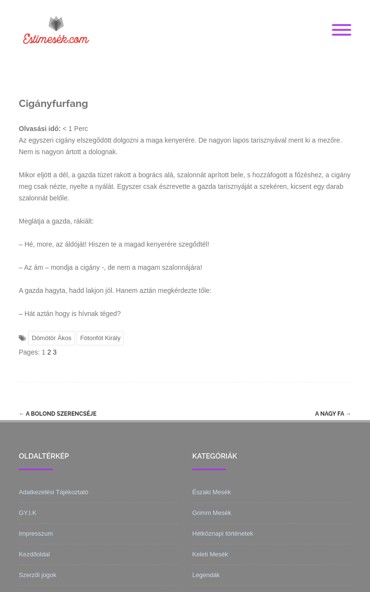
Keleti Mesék (210, 554)
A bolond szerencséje (57, 413)
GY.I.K (28, 512)
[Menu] (341, 30)
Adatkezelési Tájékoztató (53, 492)
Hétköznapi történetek (222, 533)
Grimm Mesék (211, 512)
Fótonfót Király (100, 338)
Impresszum (36, 533)
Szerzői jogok (37, 575)
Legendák (206, 575)
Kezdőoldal (34, 554)
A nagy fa (333, 413)
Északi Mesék (211, 492)
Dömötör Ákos (51, 338)
